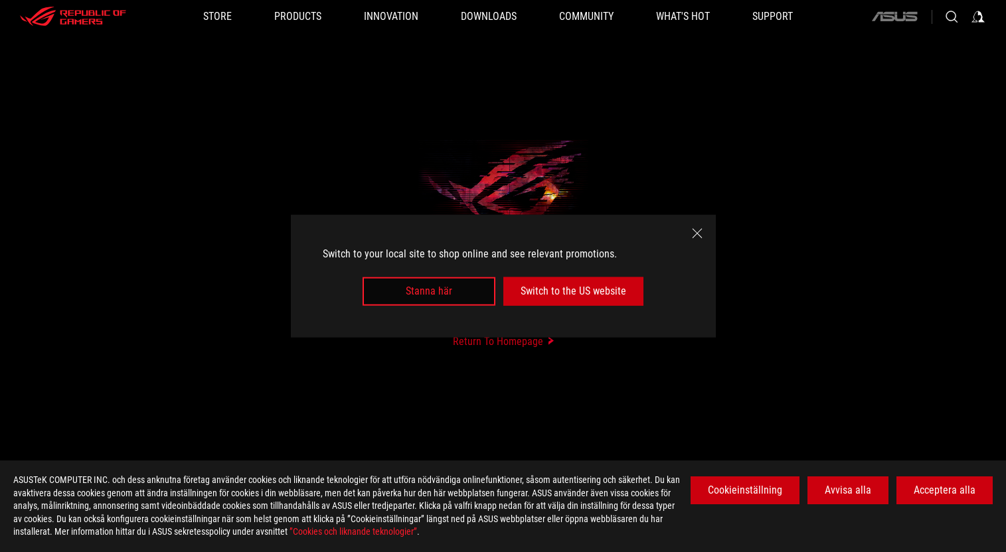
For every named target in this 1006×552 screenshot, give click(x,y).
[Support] (772, 16)
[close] (697, 234)
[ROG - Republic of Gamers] (73, 17)
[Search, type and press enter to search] (952, 16)
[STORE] (217, 16)
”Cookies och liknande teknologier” (353, 531)
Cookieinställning (745, 490)
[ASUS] (894, 16)
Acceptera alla (944, 490)
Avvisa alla (848, 490)
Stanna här (429, 291)
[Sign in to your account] (978, 16)
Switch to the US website (573, 291)
